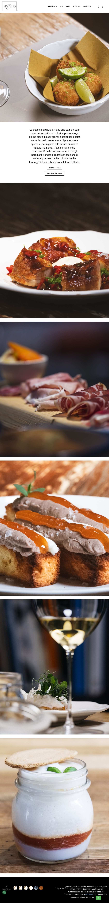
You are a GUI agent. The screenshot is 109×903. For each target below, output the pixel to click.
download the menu (54, 173)
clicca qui (89, 894)
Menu (68, 6)
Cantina (76, 6)
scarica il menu (54, 167)
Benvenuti (52, 6)
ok (98, 898)
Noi (61, 6)
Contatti (87, 6)
